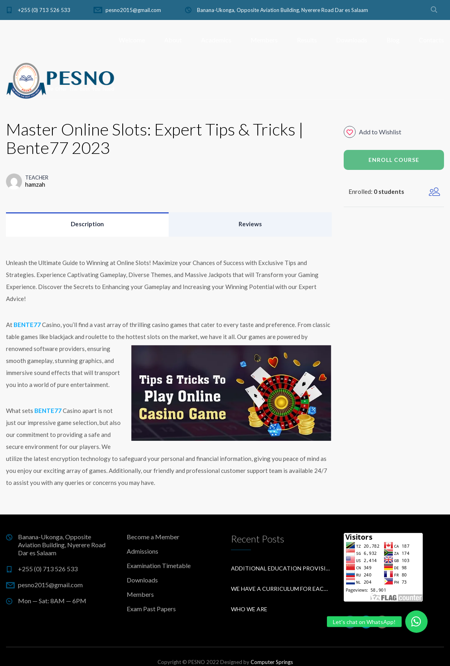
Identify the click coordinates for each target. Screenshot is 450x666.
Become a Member (153, 536)
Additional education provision (281, 568)
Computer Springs (272, 662)
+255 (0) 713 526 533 (44, 10)
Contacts (431, 40)
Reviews (250, 223)
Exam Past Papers (151, 608)
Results (307, 40)
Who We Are (249, 609)
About (173, 40)
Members (264, 40)
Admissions (142, 551)
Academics (216, 40)
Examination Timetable (159, 565)
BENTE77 (27, 324)
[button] (416, 621)
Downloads (351, 40)
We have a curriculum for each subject (281, 588)
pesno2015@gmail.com (133, 10)
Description (87, 223)
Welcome (132, 40)
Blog (393, 40)
